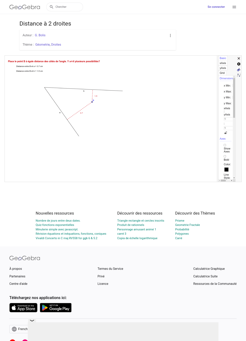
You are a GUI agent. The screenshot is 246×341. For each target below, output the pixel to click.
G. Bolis (40, 35)
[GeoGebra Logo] (24, 7)
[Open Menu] (234, 7)
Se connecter (216, 7)
